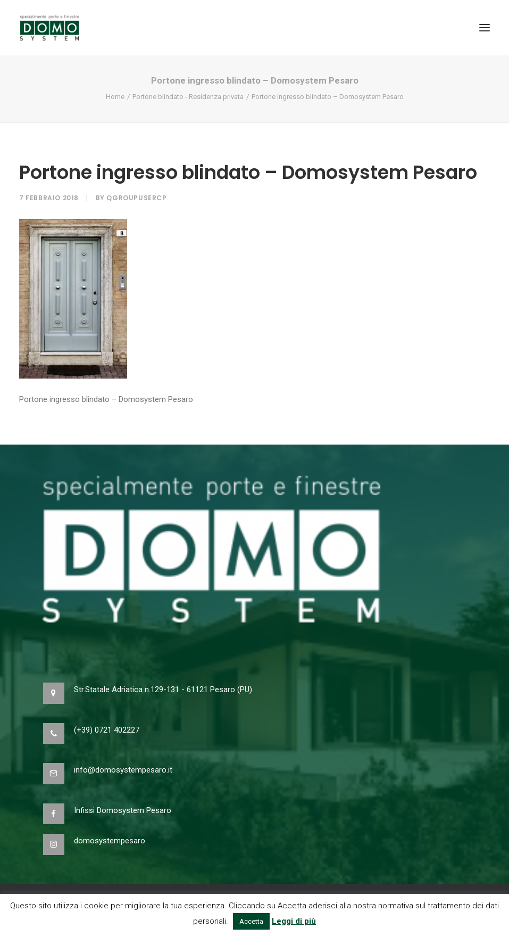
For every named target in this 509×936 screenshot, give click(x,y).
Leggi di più (294, 921)
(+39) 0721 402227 (106, 730)
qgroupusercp (136, 197)
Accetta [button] (251, 921)
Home (115, 97)
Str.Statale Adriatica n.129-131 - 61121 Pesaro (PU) (163, 689)
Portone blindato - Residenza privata (188, 97)
